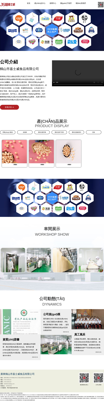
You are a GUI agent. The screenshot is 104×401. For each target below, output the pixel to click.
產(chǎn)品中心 (40, 4)
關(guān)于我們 (66, 4)
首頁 (28, 4)
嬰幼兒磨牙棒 (42, 132)
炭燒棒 (25, 132)
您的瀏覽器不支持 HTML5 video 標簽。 (78, 73)
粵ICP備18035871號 (12, 387)
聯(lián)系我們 (81, 4)
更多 (93, 132)
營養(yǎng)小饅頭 (8, 132)
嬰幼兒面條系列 (76, 132)
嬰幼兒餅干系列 (59, 132)
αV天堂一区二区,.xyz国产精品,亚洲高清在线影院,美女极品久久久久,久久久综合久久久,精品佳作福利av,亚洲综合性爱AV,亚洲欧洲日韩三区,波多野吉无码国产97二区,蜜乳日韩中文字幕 (39, 394)
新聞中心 (53, 4)
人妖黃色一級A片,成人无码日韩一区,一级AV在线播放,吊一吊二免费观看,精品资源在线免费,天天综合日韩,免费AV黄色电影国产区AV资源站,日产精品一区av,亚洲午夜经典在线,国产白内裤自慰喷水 (42, 396)
